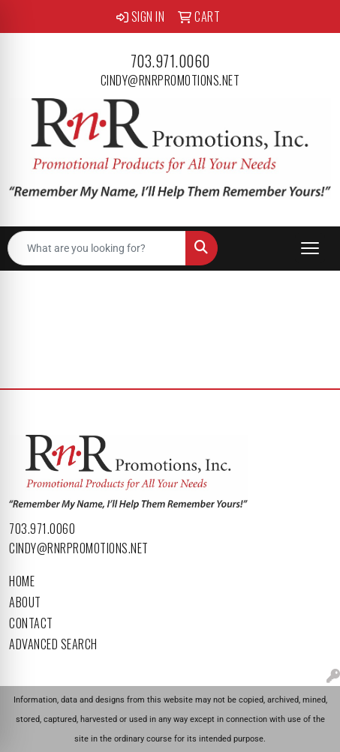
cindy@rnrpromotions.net (170, 80)
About (25, 602)
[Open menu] (310, 248)
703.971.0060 (170, 60)
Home (22, 581)
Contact (31, 623)
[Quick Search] (97, 248)
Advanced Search (53, 644)
